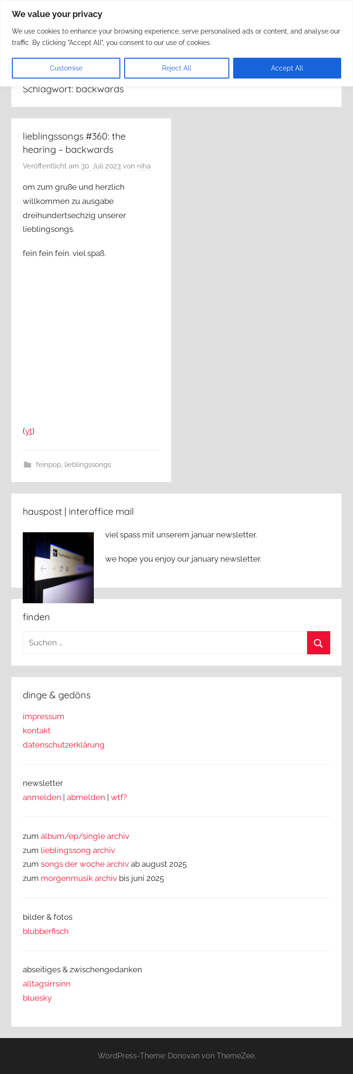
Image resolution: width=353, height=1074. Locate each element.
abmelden (86, 797)
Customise (66, 68)
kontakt (37, 730)
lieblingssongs (87, 464)
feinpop (48, 464)
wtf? (119, 797)
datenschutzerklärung (64, 744)
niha (144, 166)
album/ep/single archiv (85, 836)
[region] (176, 43)
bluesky (37, 998)
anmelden (42, 797)
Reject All (176, 68)
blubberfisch (46, 931)
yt (28, 431)
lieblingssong (67, 850)
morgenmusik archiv (79, 878)
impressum (43, 716)
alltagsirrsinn (47, 983)
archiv (104, 850)
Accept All (287, 68)
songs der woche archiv (85, 864)
